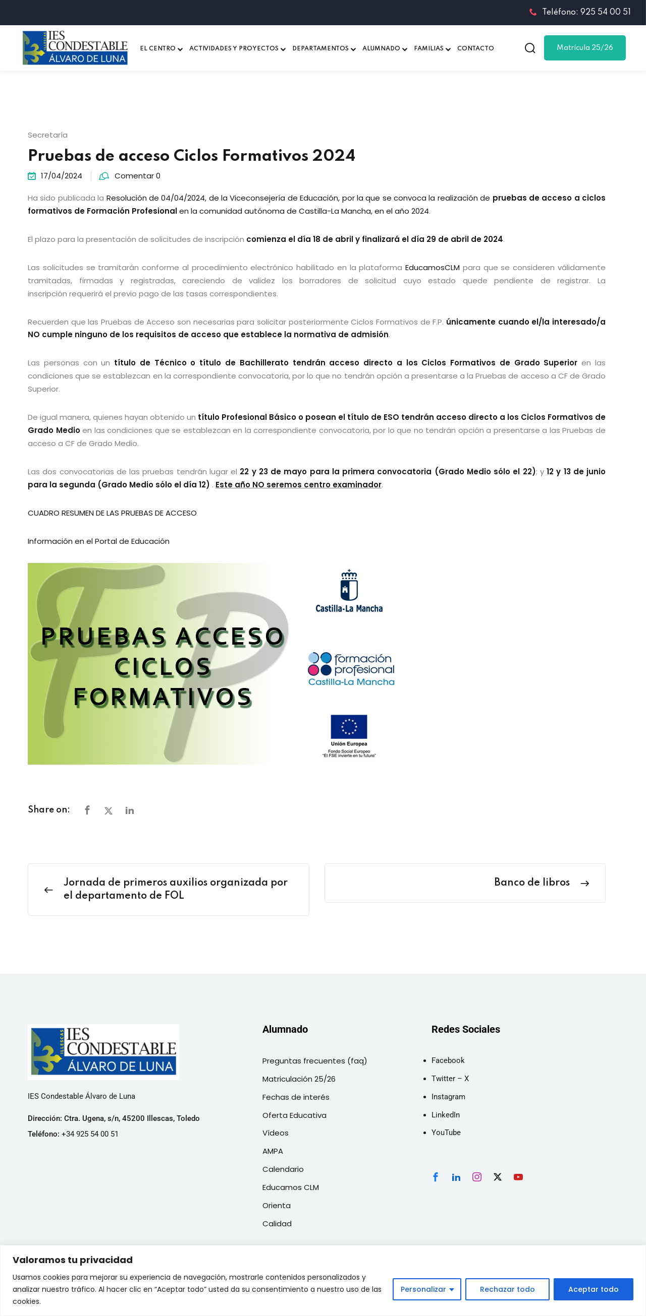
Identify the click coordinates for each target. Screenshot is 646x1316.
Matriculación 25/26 (299, 1079)
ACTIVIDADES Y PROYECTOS (234, 49)
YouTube (446, 1132)
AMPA (272, 1151)
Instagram (448, 1096)
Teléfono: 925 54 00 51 (580, 13)
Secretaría (48, 135)
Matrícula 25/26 (585, 47)
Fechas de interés (296, 1097)
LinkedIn (446, 1114)
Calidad (277, 1223)
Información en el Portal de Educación (99, 541)
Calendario (283, 1169)
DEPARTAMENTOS (320, 49)
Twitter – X (450, 1078)
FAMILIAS (429, 49)
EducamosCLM (432, 267)
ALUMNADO (381, 49)
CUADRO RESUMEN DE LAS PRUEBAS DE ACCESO (112, 513)
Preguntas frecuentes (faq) (314, 1060)
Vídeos (275, 1132)
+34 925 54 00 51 (90, 1134)
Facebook (448, 1060)
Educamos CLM (290, 1187)
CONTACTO (475, 49)
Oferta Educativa (294, 1115)
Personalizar (423, 1289)
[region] (323, 1280)
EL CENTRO (158, 49)
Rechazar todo (507, 1289)
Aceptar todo (593, 1289)
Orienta (276, 1205)
